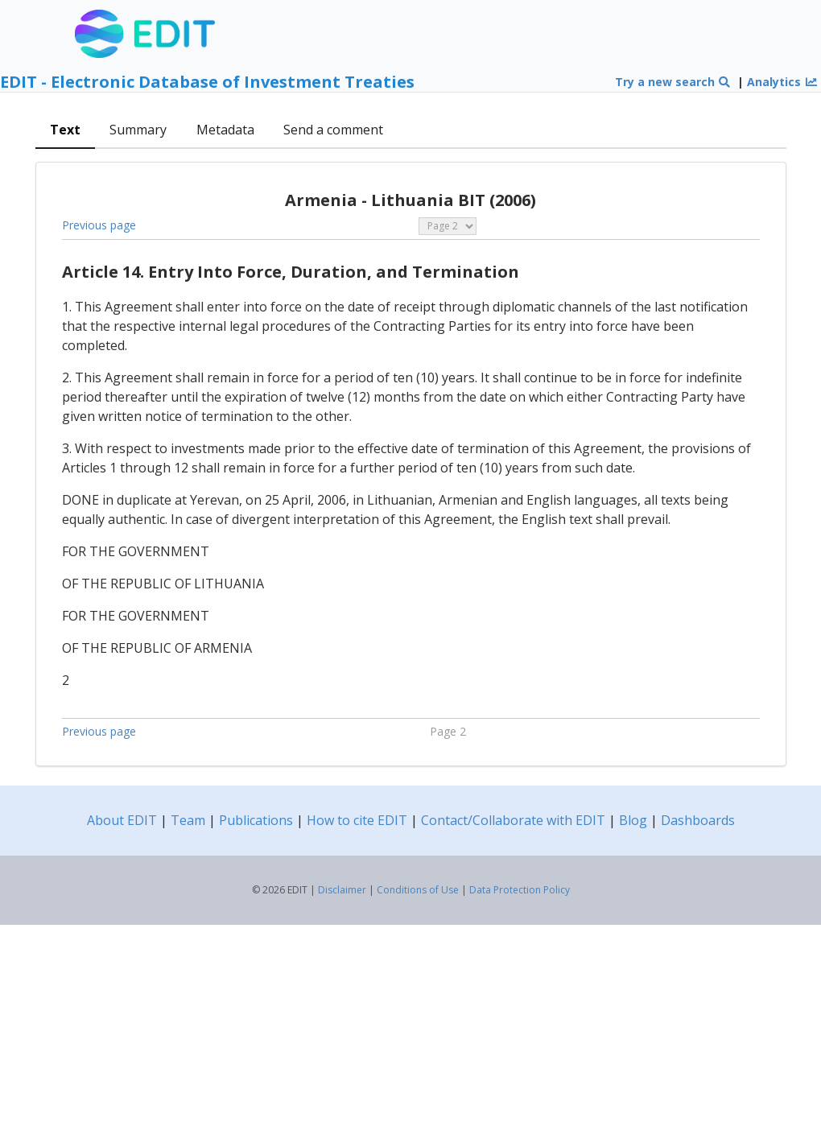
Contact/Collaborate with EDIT (513, 820)
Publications (256, 820)
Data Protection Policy (519, 890)
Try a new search (673, 81)
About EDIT (122, 820)
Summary (138, 129)
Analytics (782, 81)
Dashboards (698, 820)
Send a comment (333, 129)
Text (65, 129)
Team (188, 820)
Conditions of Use (418, 890)
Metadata (225, 129)
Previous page (99, 225)
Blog (633, 820)
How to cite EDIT (357, 820)
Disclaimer (342, 890)
